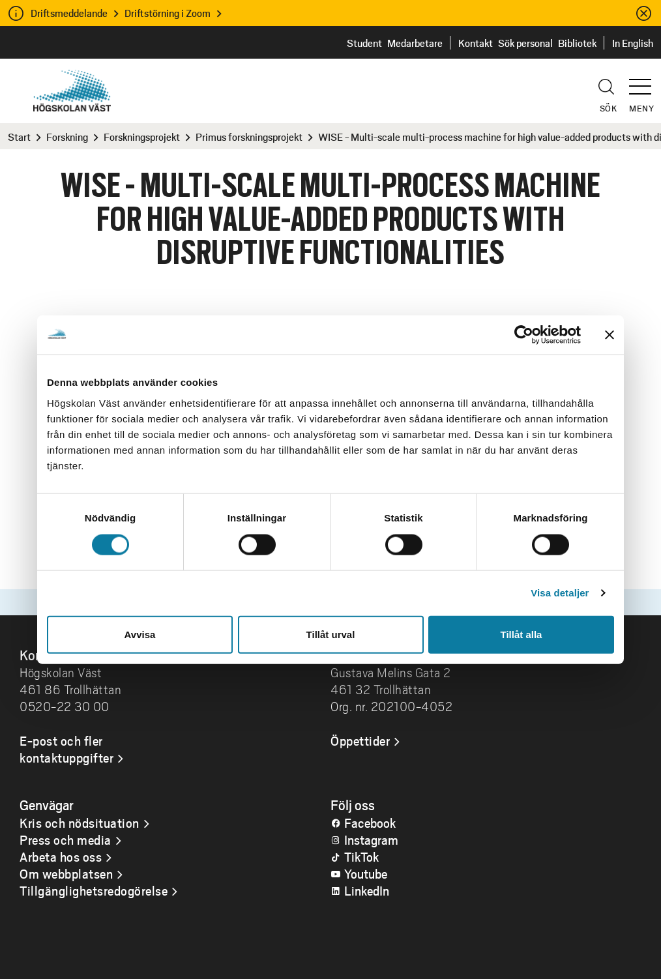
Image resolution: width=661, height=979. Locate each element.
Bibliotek (577, 43)
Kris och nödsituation (80, 822)
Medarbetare (415, 43)
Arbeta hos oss (61, 856)
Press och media (65, 839)
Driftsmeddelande (69, 13)
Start (19, 136)
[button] (644, 81)
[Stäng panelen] (609, 335)
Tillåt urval (330, 633)
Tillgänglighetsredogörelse (94, 890)
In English (632, 43)
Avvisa (140, 633)
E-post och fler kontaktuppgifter (66, 749)
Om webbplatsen (66, 873)
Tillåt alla (521, 633)
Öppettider (360, 740)
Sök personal (525, 43)
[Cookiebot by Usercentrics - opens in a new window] (524, 335)
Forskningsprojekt (142, 136)
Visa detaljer (560, 592)
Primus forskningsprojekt (249, 136)
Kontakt (475, 43)
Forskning (67, 136)
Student (364, 43)
